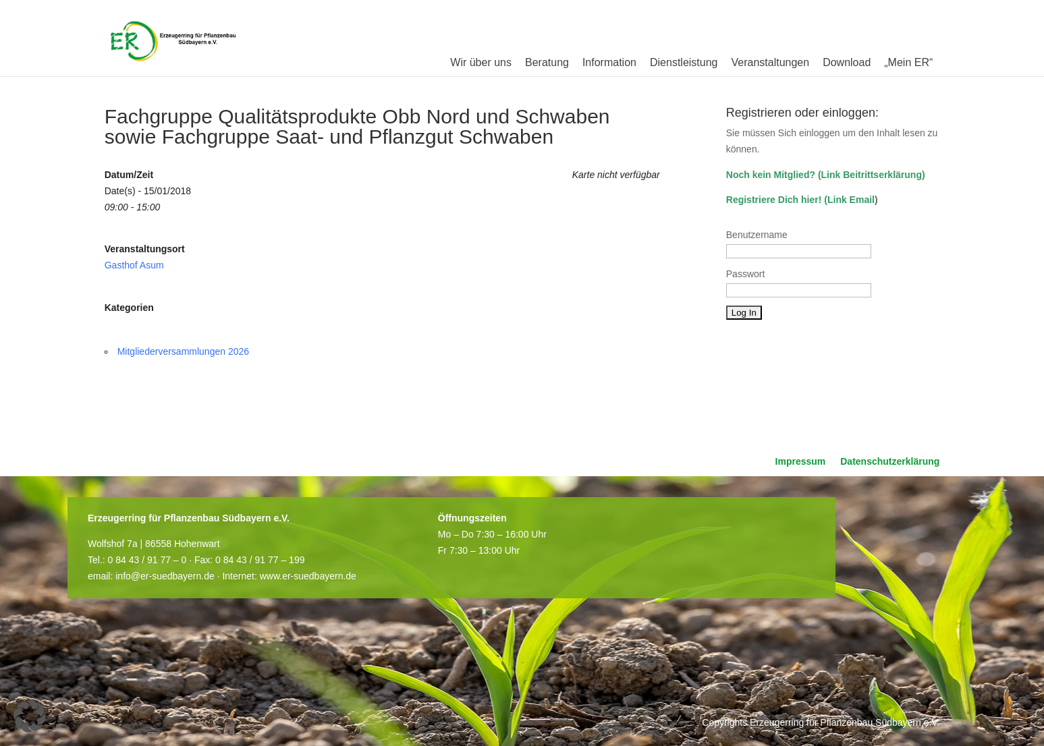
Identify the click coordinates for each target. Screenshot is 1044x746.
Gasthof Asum (134, 265)
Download (847, 62)
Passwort (745, 273)
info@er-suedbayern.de (165, 576)
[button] (29, 716)
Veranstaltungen (770, 62)
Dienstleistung (684, 62)
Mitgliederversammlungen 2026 (183, 351)
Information (609, 62)
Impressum (800, 462)
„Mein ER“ (908, 62)
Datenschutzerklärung (889, 462)
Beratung (547, 62)
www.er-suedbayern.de (308, 576)
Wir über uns (481, 62)
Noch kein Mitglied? (770, 174)
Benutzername (757, 234)
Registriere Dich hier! (774, 199)
